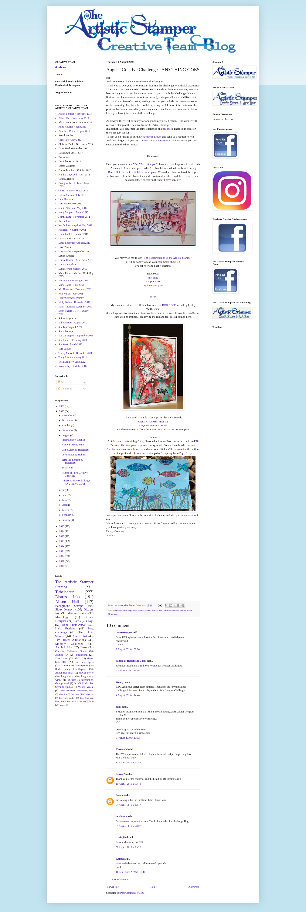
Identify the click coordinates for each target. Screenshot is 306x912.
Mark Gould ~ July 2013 (71, 284)
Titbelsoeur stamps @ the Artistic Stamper (167, 257)
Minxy (90, 658)
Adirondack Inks (64, 672)
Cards (77, 621)
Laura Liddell (65, 234)
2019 (62, 411)
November (68, 420)
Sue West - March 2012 (70, 344)
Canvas (64, 665)
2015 (62, 541)
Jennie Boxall (151, 610)
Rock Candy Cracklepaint (70, 669)
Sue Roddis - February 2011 (72, 340)
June (65, 495)
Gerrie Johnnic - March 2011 (73, 190)
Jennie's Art (61, 654)
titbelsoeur (61, 67)
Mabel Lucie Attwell (74, 624)
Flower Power (86, 672)
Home (153, 886)
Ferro (91, 701)
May (65, 499)
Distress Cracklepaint (79, 679)
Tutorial (61, 705)
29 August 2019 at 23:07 (128, 825)
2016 (62, 536)
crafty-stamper (124, 632)
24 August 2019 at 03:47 (128, 804)
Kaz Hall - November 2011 (72, 229)
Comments (65, 388)
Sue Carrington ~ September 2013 (75, 335)
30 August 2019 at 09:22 (128, 847)
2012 (62, 555)
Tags (91, 621)
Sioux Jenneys (64, 609)
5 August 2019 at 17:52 (128, 737)
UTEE (64, 662)
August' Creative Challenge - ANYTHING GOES (76, 482)
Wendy (119, 682)
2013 (62, 551)
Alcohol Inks (63, 647)
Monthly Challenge (69, 643)
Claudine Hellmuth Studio (70, 651)
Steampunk (82, 654)
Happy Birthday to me (73, 444)
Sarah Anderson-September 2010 (75, 306)
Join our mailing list (222, 119)
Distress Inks (67, 597)
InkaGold (79, 683)
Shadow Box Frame (76, 701)
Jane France (138, 610)
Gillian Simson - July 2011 (72, 195)
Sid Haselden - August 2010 (72, 322)
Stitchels (81, 690)
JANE (153, 297)
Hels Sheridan (65, 199)
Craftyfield (122, 837)
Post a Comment (120, 879)
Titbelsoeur (113, 614)
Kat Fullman (64, 221)
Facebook (166, 128)
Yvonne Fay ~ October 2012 (72, 366)
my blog (153, 277)
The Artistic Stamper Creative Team (175, 610)
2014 (62, 546)
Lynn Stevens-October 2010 (72, 268)
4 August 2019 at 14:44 (128, 695)
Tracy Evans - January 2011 (72, 357)
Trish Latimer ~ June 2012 (71, 361)
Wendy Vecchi (86, 686)
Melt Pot (63, 694)
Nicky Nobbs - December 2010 (74, 302)
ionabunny (122, 816)
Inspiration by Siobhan (73, 439)
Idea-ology (61, 617)
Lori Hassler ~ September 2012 (74, 251)
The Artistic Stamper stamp (154, 140)
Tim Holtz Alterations (70, 640)
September (68, 430)
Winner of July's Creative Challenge (75, 474)
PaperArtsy (185, 453)
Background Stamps (69, 606)
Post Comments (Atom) (132, 892)
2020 (62, 406)
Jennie (58, 74)
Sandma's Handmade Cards (131, 660)
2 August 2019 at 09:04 (128, 649)
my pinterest (153, 281)
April (65, 504)
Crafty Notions (66, 690)
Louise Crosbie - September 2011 (75, 260)
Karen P (120, 774)
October (66, 425)
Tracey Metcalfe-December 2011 (75, 353)
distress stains (77, 613)
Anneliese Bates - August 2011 (74, 131)
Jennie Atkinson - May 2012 (72, 208)
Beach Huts (68, 467)
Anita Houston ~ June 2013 (72, 126)
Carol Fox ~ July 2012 (69, 139)
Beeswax (75, 694)
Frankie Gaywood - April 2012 (74, 174)
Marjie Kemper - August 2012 (73, 280)
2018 (62, 526)
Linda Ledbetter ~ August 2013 (74, 242)
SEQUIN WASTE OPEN (153, 425)
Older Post (193, 886)
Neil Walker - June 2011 (70, 293)
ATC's (77, 658)
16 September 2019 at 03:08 (130, 871)
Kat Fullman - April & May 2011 (75, 225)
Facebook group (152, 136)
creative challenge (123, 610)
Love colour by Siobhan (74, 454)
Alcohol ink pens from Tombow (124, 449)
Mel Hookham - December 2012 (75, 289)
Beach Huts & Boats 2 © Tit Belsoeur (129, 172)
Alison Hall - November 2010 (73, 118)
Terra (91, 690)
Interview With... (67, 698)
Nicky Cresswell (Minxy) (71, 297)
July (64, 489)
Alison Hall (67, 601)
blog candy (67, 676)
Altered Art (79, 636)
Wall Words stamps (144, 164)
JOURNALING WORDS (164, 429)
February (67, 514)
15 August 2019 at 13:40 (128, 783)
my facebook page (153, 285)
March (65, 509)
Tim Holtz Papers (84, 662)
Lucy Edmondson (67, 264)
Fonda (119, 795)
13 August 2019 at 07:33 (128, 762)
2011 (62, 561)
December (67, 415)
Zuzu (84, 647)
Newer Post (113, 886)
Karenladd (122, 749)
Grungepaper (81, 665)
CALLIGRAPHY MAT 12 (153, 421)
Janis (119, 706)
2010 (62, 565)
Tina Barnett (64, 348)
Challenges (88, 694)
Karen (119, 858)
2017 (62, 531)
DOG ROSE (169, 305)
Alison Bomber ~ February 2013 (75, 113)
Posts (62, 382)
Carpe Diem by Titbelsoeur (75, 449)
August (66, 435)
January (66, 519)
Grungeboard (62, 683)
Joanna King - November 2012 (74, 216)
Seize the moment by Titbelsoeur (72, 461)
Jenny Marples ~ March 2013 (73, 212)
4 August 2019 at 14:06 (128, 670)
